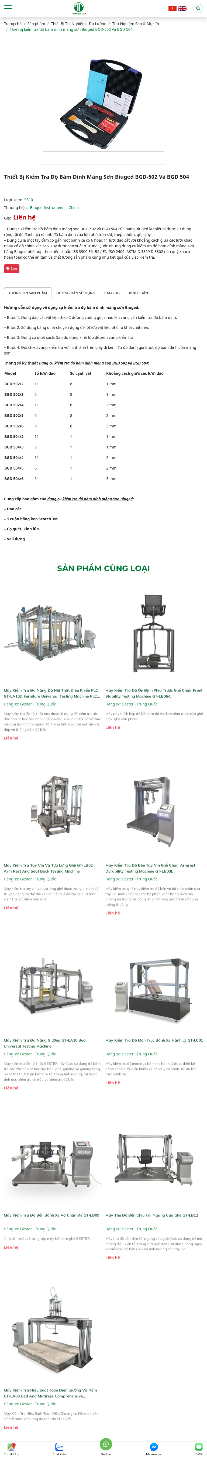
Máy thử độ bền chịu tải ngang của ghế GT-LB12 (151, 1228)
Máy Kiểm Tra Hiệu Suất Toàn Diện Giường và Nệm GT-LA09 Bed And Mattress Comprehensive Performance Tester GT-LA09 (50, 1407)
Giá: (7, 218)
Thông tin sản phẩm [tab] (28, 293)
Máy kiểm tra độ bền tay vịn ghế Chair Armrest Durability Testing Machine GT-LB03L (150, 881)
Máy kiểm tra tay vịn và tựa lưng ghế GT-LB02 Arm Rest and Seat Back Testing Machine (48, 881)
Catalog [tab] (112, 293)
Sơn (11, 268)
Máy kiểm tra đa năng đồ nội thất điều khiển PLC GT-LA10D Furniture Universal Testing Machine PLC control (51, 707)
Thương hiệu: (16, 207)
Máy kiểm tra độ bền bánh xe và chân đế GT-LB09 (51, 1228)
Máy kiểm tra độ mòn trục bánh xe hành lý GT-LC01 (154, 1053)
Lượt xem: (13, 199)
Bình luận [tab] (138, 293)
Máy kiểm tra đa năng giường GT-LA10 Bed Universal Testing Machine (45, 1056)
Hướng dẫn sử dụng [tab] (75, 293)
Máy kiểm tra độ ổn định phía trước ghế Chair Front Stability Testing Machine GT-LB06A (153, 706)
